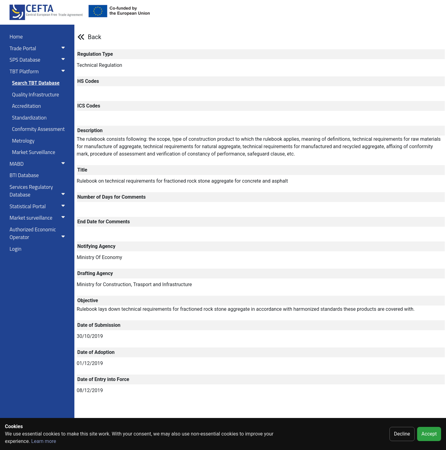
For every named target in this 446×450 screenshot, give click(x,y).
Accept (429, 434)
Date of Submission (98, 325)
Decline (402, 434)
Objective (87, 300)
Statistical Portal (38, 206)
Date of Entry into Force (103, 379)
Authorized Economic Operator (38, 233)
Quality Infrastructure (35, 95)
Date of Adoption (96, 352)
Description (90, 130)
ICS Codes (88, 106)
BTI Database (24, 175)
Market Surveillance (33, 152)
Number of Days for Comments (111, 197)
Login (16, 249)
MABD (38, 164)
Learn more (43, 441)
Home (16, 37)
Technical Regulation (99, 65)
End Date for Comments (103, 222)
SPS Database (38, 60)
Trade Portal (38, 48)
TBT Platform (38, 71)
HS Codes (88, 81)
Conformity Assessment (38, 129)
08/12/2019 (90, 390)
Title (82, 170)
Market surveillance (38, 218)
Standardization (29, 118)
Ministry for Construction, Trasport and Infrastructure (134, 284)
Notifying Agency (96, 246)
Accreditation (26, 106)
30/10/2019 (90, 336)
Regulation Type (95, 54)
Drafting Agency (95, 273)
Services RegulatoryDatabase (38, 191)
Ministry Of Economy (99, 257)
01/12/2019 (90, 363)
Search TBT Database (36, 83)
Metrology (23, 141)
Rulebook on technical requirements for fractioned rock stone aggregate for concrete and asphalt (182, 181)
